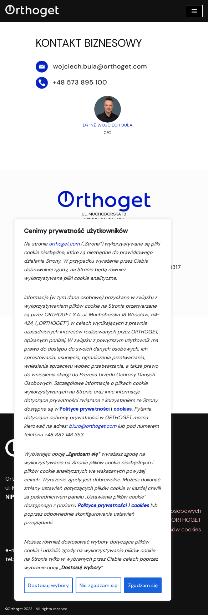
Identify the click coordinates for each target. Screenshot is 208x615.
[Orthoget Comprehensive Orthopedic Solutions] (33, 11)
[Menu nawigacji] (194, 11)
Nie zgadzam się (98, 585)
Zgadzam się (143, 585)
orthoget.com (64, 243)
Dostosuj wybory (48, 585)
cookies (122, 409)
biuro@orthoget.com (92, 426)
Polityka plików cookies (172, 529)
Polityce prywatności (85, 409)
